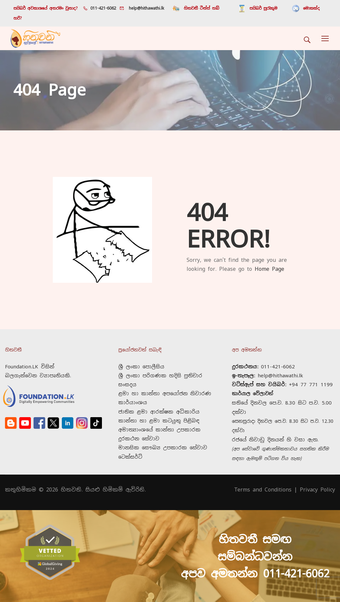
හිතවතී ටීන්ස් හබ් (201, 8)
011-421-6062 (103, 8)
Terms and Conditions (263, 480)
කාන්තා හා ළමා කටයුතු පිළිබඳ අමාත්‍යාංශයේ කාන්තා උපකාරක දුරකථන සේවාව (159, 421)
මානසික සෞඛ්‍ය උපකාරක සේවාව (162, 439)
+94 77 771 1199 (311, 375)
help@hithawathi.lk (145, 8)
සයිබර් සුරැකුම (252, 8)
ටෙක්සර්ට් (130, 448)
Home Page (269, 260)
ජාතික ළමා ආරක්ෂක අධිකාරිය (159, 403)
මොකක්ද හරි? (294, 8)
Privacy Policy (317, 480)
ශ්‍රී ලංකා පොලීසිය (141, 357)
